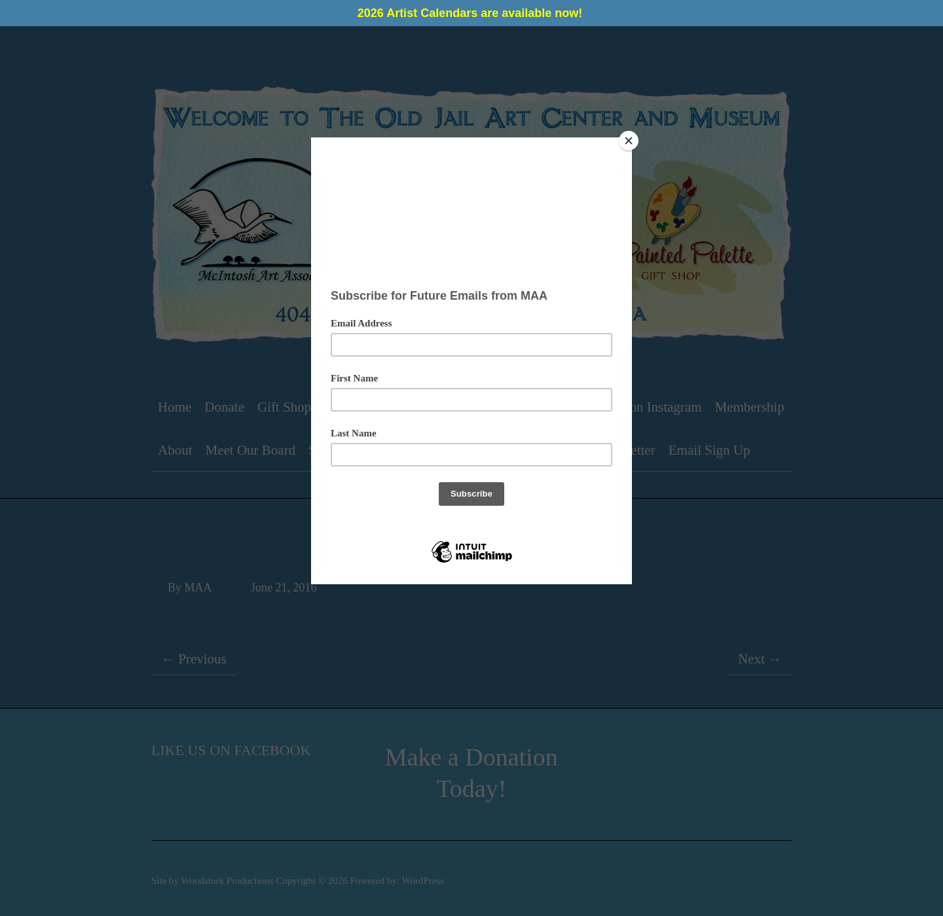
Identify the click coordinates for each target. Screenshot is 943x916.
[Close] (628, 140)
